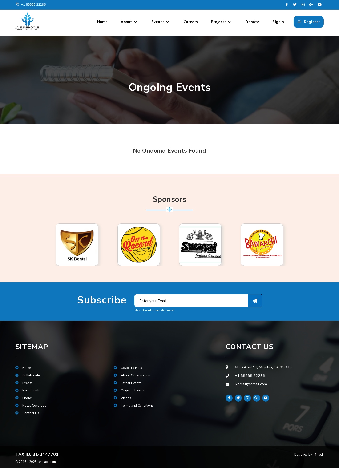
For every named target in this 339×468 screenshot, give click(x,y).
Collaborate (27, 375)
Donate (252, 22)
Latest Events (127, 383)
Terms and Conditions (133, 405)
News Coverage (30, 405)
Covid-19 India (128, 368)
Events (160, 22)
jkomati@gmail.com (251, 384)
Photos (24, 398)
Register (308, 22)
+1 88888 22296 (30, 4)
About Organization (132, 375)
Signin (278, 22)
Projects (221, 22)
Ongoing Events (129, 390)
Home (102, 22)
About (129, 22)
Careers (191, 22)
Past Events (27, 390)
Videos (122, 398)
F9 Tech (318, 454)
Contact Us (27, 413)
